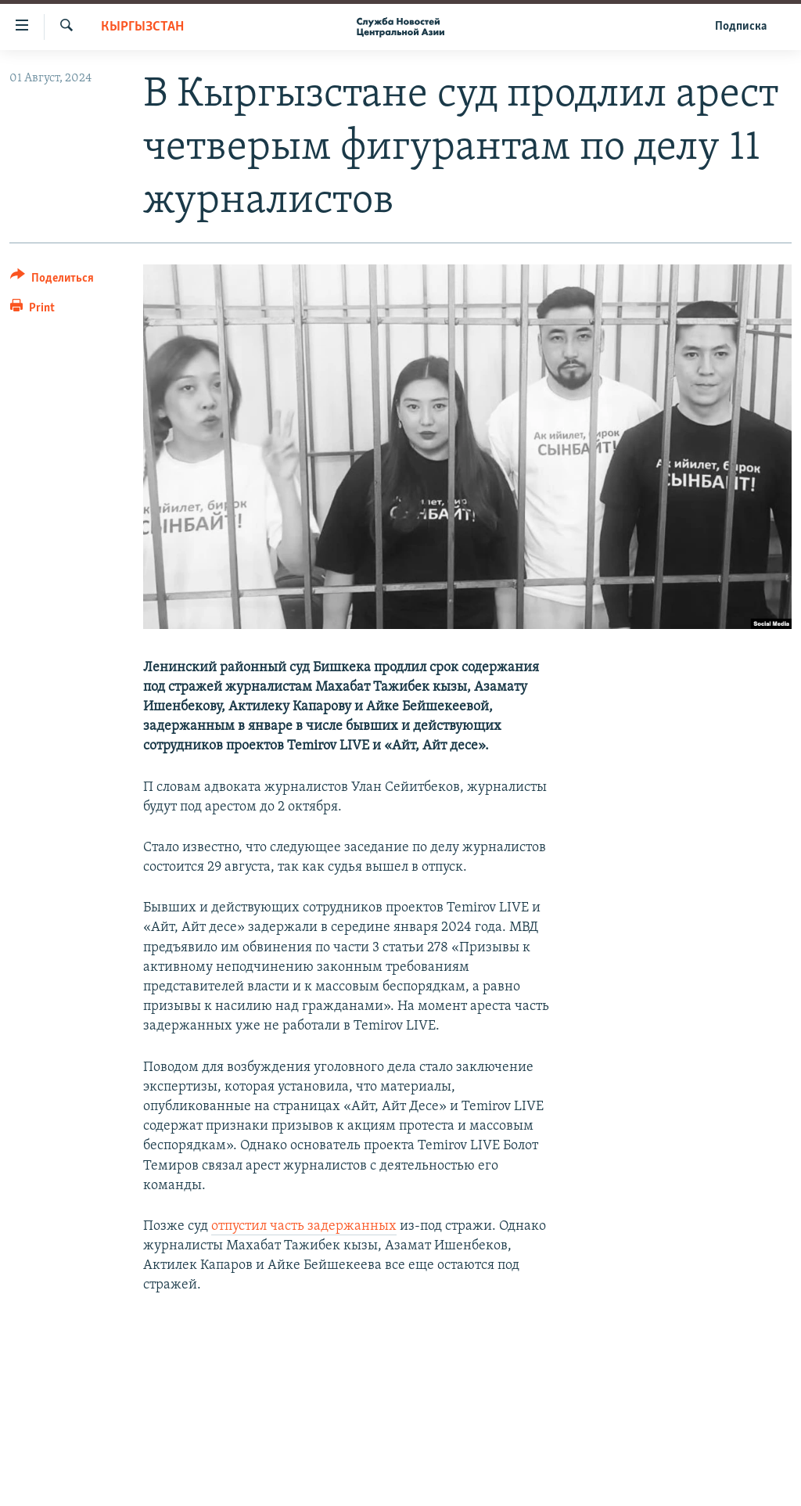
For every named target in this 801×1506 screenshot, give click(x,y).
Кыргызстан (142, 27)
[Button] (52, 280)
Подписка (741, 26)
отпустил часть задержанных (304, 1226)
